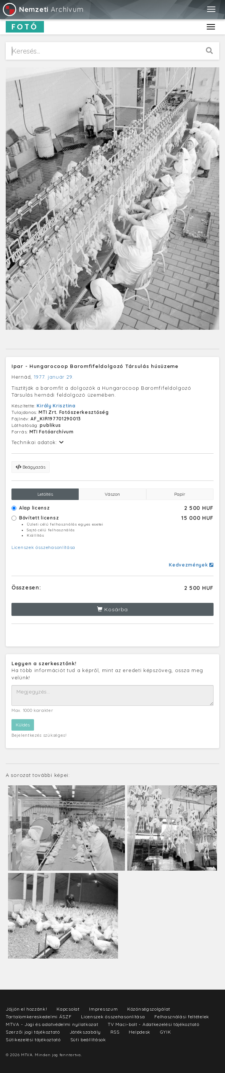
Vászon (112, 494)
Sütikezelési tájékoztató (33, 1039)
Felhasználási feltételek (181, 1016)
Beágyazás (30, 467)
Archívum (42, 9)
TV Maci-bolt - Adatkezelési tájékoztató (153, 1024)
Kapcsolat (68, 1009)
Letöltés (45, 494)
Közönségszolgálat (148, 1009)
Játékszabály (85, 1032)
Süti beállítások (88, 1039)
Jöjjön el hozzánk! (26, 1009)
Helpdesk (140, 1032)
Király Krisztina (56, 406)
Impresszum (103, 1009)
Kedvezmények (191, 565)
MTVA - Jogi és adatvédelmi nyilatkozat (52, 1024)
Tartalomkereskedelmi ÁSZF (39, 1016)
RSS (115, 1032)
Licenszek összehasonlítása (43, 547)
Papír (179, 494)
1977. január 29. (54, 377)
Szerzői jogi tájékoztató (33, 1032)
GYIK (165, 1032)
